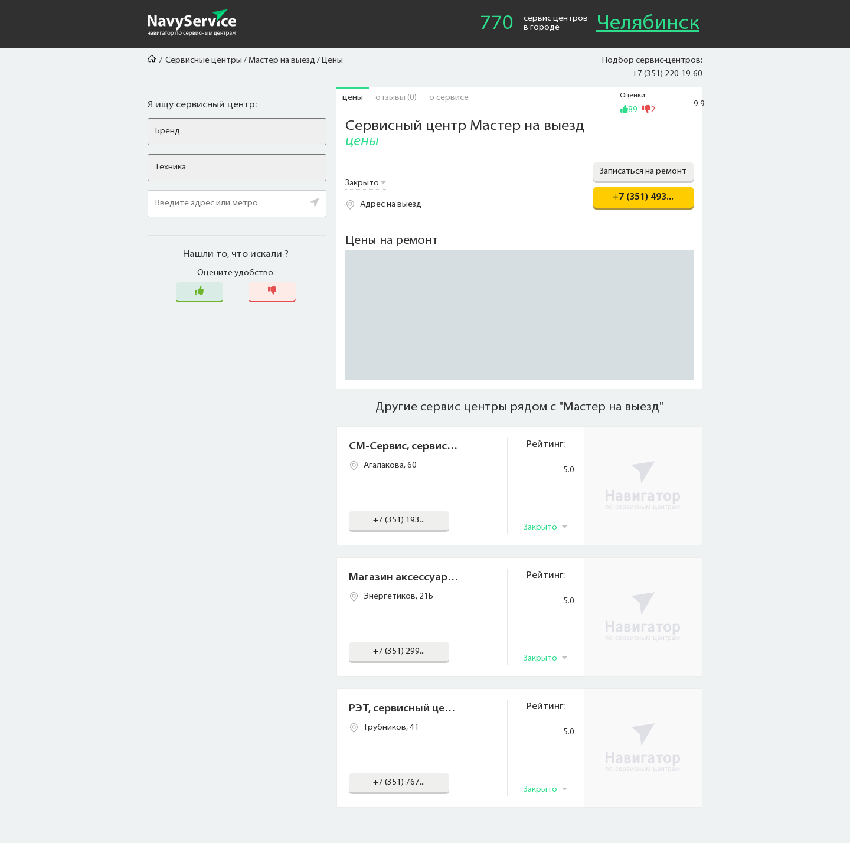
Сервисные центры (203, 60)
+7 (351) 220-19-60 (667, 74)
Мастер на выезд (282, 60)
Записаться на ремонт (643, 171)
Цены (352, 97)
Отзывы (396, 97)
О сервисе (449, 97)
